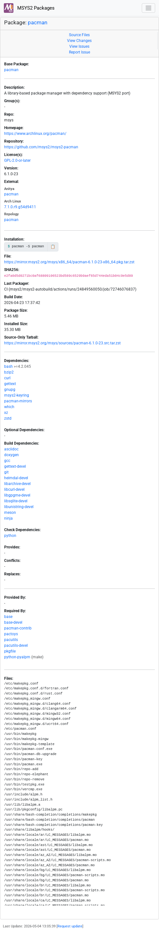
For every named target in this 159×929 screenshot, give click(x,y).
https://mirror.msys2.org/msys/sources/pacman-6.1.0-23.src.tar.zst (62, 343)
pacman (37, 22)
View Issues (79, 46)
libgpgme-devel (17, 495)
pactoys (11, 634)
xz (6, 412)
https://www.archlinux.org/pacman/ (35, 133)
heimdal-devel (16, 478)
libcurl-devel (14, 489)
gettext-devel (15, 466)
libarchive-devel (17, 483)
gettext (10, 384)
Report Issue (79, 52)
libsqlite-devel (15, 501)
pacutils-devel (16, 645)
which (9, 407)
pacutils (11, 639)
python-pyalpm (17, 657)
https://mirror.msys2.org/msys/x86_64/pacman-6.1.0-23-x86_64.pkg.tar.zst (69, 262)
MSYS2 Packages (29, 8)
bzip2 (9, 372)
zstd (7, 418)
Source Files (79, 35)
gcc (7, 460)
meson (10, 512)
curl (7, 378)
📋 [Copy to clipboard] (52, 246)
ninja (8, 518)
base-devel (13, 622)
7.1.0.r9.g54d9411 (20, 207)
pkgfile (10, 651)
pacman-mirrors (18, 401)
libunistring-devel (19, 507)
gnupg (9, 389)
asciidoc (11, 449)
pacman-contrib (18, 628)
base (8, 616)
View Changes (79, 40)
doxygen (11, 455)
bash (8, 366)
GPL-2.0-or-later (17, 160)
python (10, 535)
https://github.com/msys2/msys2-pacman (41, 147)
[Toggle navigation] (148, 8)
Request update (69, 926)
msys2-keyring (16, 395)
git (6, 472)
